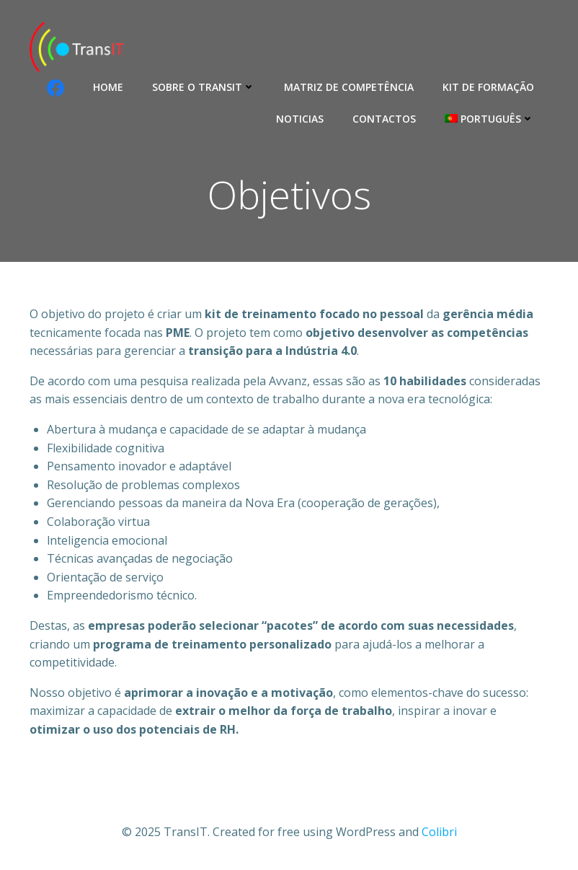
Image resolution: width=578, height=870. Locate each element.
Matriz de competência (349, 87)
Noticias (300, 119)
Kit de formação (488, 87)
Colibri (439, 832)
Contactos (384, 119)
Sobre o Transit (203, 87)
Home (108, 87)
